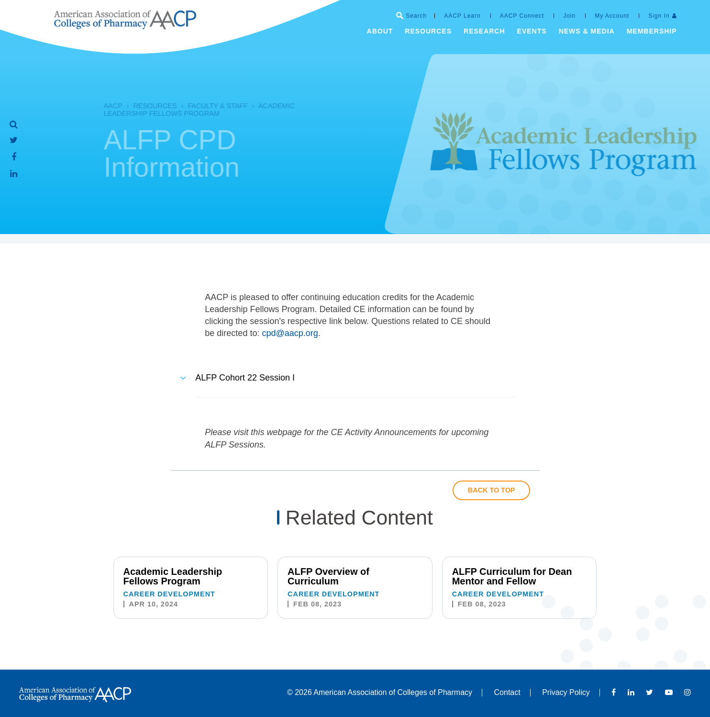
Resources (138, 106)
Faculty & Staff (201, 106)
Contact (507, 692)
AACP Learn (462, 15)
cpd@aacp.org (290, 333)
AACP (96, 106)
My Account (612, 15)
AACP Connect (522, 15)
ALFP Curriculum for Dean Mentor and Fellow (512, 576)
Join (569, 15)
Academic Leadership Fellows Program (182, 109)
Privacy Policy (566, 692)
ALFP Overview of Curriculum (328, 576)
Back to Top (491, 490)
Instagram (687, 692)
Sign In (658, 15)
